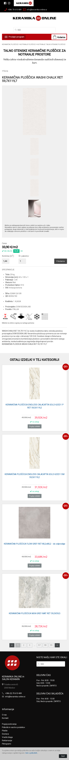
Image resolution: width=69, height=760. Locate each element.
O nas (4, 715)
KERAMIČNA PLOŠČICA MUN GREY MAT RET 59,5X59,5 (34, 613)
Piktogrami (6, 744)
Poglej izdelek (34, 426)
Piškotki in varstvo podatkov (13, 727)
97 (39, 645)
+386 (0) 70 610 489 (13, 693)
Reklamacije (7, 740)
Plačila (4, 731)
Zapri (63, 756)
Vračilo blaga (7, 737)
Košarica (61, 37)
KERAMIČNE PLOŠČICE (10, 44)
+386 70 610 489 (14, 10)
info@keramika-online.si (37, 10)
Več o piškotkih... (31, 753)
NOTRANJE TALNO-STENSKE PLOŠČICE (51, 44)
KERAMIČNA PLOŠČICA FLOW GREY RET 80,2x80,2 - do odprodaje (34, 544)
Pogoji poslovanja (9, 724)
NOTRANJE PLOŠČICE (28, 44)
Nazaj (5, 71)
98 (45, 645)
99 (51, 645)
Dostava (5, 734)
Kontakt (5, 718)
